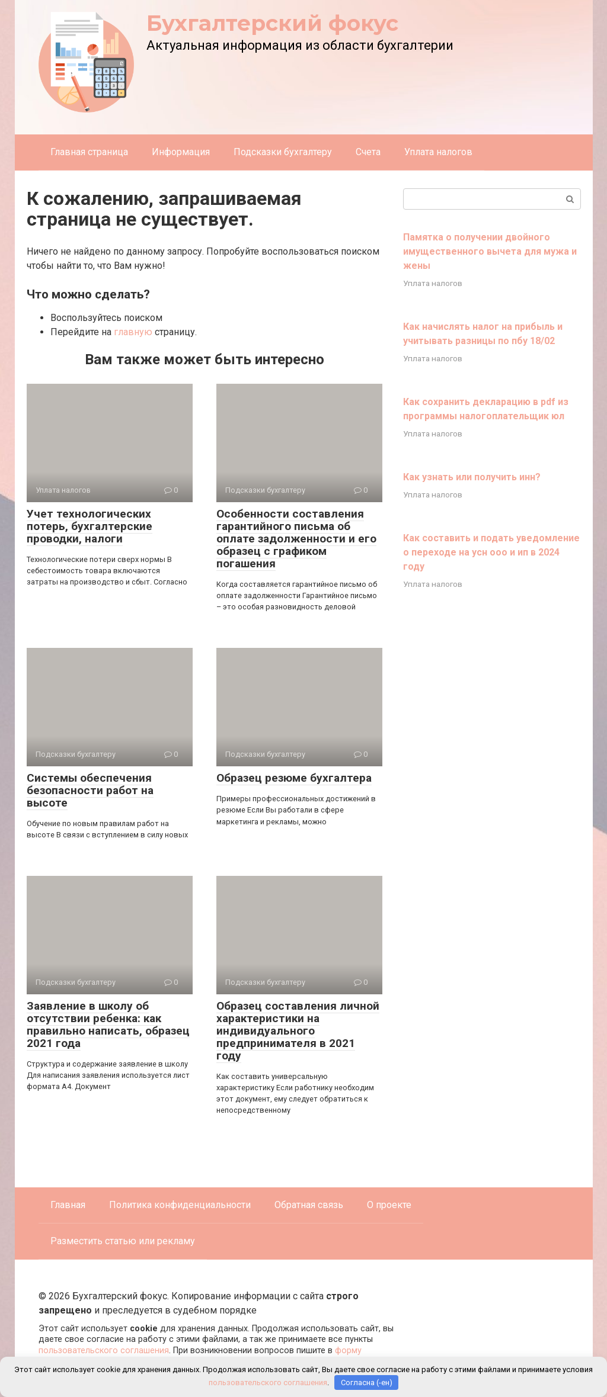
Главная (67, 1204)
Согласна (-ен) (366, 1382)
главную (133, 332)
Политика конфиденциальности (180, 1204)
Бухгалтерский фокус (272, 23)
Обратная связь (308, 1204)
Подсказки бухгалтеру (283, 152)
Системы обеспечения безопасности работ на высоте (90, 790)
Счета (368, 152)
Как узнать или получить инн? (472, 477)
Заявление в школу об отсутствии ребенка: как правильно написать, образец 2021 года (108, 1024)
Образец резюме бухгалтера (294, 778)
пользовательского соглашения (104, 1350)
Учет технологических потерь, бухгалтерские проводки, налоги (89, 526)
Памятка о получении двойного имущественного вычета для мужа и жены (490, 251)
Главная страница (89, 152)
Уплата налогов (438, 152)
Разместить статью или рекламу (122, 1241)
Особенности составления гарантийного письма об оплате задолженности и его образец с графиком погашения (296, 538)
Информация (181, 152)
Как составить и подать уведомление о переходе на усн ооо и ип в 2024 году (491, 552)
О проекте (389, 1204)
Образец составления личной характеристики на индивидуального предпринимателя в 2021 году (297, 1030)
